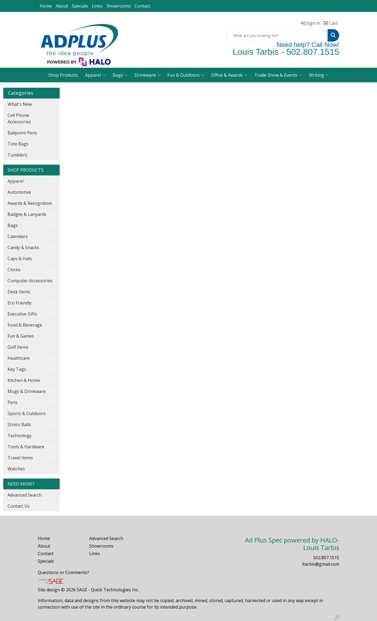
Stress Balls (19, 424)
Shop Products (63, 75)
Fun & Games (21, 336)
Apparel (95, 75)
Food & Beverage (25, 325)
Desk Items (19, 292)
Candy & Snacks (23, 247)
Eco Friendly (20, 303)
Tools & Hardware (26, 447)
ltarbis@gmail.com (320, 564)
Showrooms (118, 6)
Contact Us (19, 506)
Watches (16, 469)
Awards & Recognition (30, 203)
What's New (20, 104)
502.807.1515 (326, 558)
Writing (319, 75)
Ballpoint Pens (22, 133)
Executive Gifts (22, 314)
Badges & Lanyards (27, 214)
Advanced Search (25, 495)
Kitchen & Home (24, 380)
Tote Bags (18, 144)
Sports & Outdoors (27, 413)
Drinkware (147, 75)
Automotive (19, 192)
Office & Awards (229, 75)
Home (46, 6)
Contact (142, 6)
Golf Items (18, 347)
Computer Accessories (30, 281)
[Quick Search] (277, 35)
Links (97, 6)
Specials (80, 6)
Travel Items (20, 458)
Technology (20, 436)
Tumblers (17, 155)
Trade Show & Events (278, 75)
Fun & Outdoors (185, 75)
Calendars (18, 236)
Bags (120, 75)
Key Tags (17, 369)
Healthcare (19, 358)
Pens (13, 402)
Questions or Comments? (63, 572)
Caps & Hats (20, 259)
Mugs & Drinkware (27, 391)
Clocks (14, 270)
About (62, 6)
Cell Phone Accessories (19, 118)
